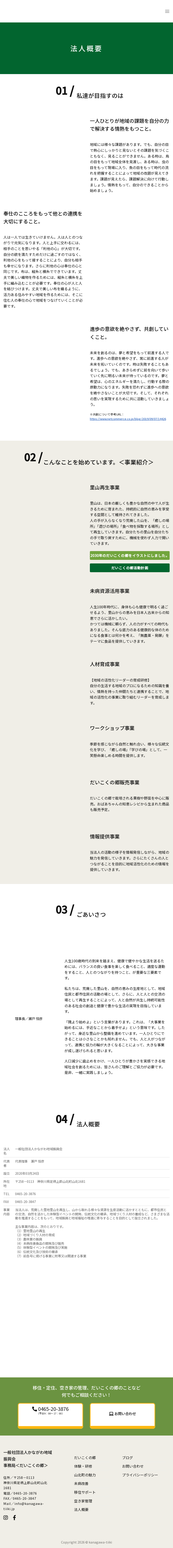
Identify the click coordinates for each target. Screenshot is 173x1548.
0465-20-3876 (53, 1408)
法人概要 (81, 1509)
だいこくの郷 (85, 1457)
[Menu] (167, 11)
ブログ (127, 1457)
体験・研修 (83, 1466)
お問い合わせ (133, 1466)
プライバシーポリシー (140, 1475)
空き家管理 (83, 1501)
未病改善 (81, 1483)
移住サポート (85, 1492)
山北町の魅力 (85, 1475)
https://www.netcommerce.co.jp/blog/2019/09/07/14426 (128, 419)
